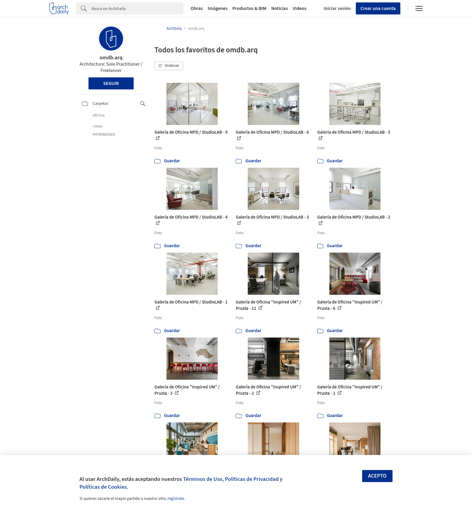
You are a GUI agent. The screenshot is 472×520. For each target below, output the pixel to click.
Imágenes (218, 8)
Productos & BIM (249, 8)
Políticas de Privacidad (252, 479)
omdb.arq (111, 57)
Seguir (111, 83)
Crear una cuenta (378, 8)
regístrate (175, 499)
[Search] (137, 8)
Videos (300, 8)
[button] (168, 66)
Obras (197, 8)
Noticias (279, 8)
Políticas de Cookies (103, 487)
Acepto (377, 476)
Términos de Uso (202, 479)
